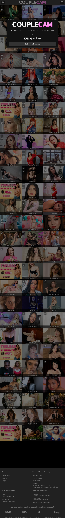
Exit (32, 34)
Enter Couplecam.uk (32, 44)
